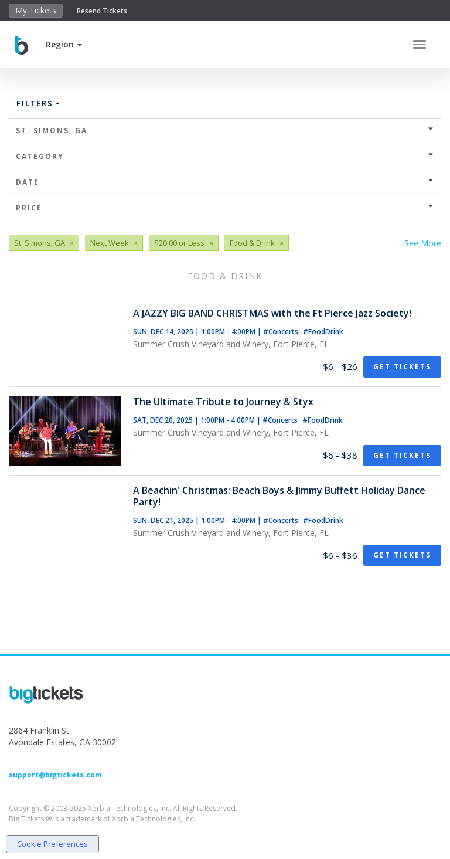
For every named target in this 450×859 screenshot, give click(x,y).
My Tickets (35, 10)
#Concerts (281, 332)
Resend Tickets (102, 11)
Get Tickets (402, 367)
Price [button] (225, 208)
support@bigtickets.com (55, 775)
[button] (64, 44)
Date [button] (225, 182)
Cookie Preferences (52, 843)
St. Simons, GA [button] (225, 130)
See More (422, 243)
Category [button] (225, 156)
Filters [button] (38, 103)
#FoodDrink (323, 332)
